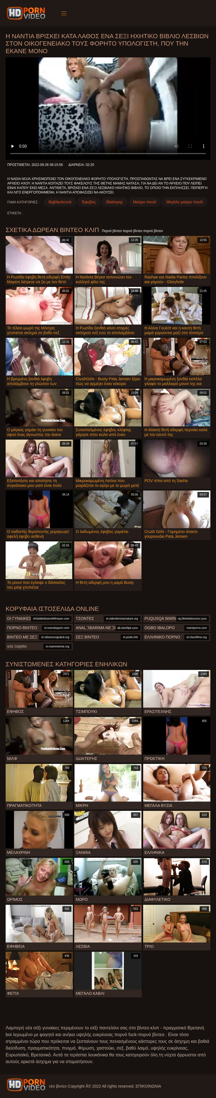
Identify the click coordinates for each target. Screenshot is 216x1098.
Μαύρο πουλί (144, 202)
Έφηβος (89, 202)
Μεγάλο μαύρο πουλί (184, 202)
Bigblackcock (60, 202)
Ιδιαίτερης (114, 202)
